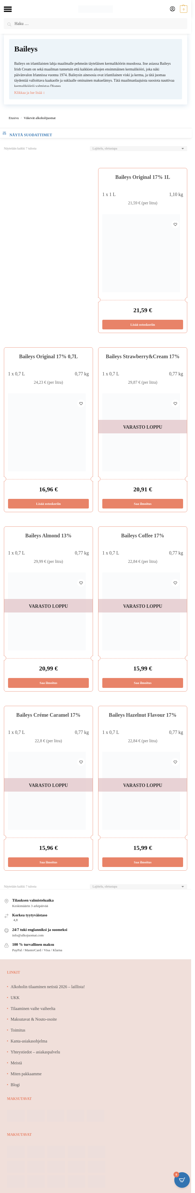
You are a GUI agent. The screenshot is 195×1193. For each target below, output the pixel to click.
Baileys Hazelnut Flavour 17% (142, 715)
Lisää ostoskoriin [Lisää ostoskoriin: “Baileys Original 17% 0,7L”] (48, 504)
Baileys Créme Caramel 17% (48, 715)
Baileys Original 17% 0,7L (48, 356)
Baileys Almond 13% (48, 535)
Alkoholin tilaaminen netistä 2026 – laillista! (48, 987)
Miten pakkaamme (26, 1074)
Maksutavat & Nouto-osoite (34, 1019)
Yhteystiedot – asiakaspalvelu (35, 1052)
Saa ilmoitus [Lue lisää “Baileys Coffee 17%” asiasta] (142, 683)
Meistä (16, 1063)
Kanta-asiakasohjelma (29, 1041)
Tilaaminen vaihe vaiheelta (33, 1008)
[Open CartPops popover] (182, 1180)
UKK (15, 997)
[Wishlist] (175, 222)
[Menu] (11, 9)
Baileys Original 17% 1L (142, 177)
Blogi (15, 1085)
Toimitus (18, 1030)
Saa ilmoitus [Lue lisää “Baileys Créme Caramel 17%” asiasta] (48, 862)
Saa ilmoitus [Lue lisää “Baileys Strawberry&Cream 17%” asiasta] (142, 504)
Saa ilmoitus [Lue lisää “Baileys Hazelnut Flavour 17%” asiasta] (142, 862)
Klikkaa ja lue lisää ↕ (29, 92)
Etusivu (14, 118)
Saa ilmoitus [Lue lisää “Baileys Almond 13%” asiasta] (48, 683)
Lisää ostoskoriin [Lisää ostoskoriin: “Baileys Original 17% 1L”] (142, 325)
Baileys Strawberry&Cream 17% (142, 356)
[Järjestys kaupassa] (138, 148)
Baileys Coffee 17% (142, 535)
